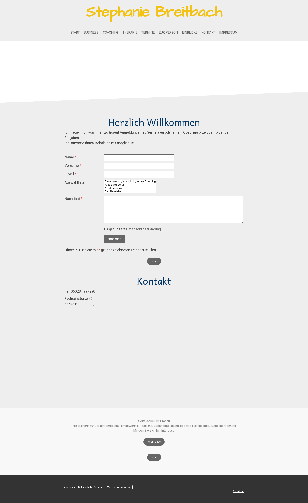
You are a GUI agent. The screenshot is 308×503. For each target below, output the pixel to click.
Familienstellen (130, 191)
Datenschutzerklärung (143, 229)
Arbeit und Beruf (130, 185)
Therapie (130, 32)
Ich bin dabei (154, 441)
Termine (148, 32)
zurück (154, 261)
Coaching (110, 32)
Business (91, 32)
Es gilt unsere (132, 229)
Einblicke (189, 32)
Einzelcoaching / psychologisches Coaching (130, 181)
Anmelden (238, 491)
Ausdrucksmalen (130, 188)
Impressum (228, 32)
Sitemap (98, 487)
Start (75, 32)
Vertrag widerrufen (118, 487)
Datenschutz (85, 487)
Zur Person (168, 32)
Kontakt (208, 32)
